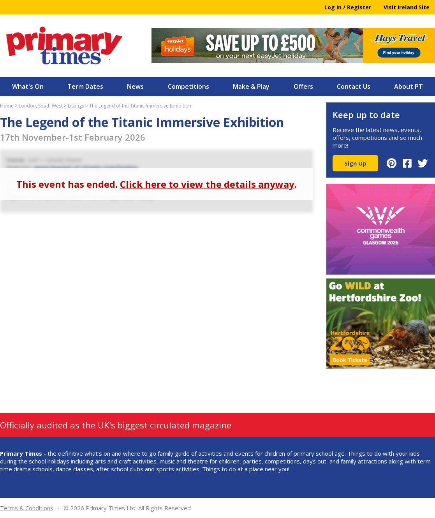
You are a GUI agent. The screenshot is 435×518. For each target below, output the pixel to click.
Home (7, 105)
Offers (303, 86)
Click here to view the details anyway (207, 184)
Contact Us (353, 86)
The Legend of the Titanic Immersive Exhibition (140, 105)
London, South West (41, 105)
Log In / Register (347, 7)
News (135, 86)
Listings (76, 105)
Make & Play (251, 86)
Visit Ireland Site (407, 7)
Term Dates (85, 86)
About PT (408, 86)
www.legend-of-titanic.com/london (86, 167)
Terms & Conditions (26, 508)
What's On (28, 86)
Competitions (188, 86)
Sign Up (355, 163)
